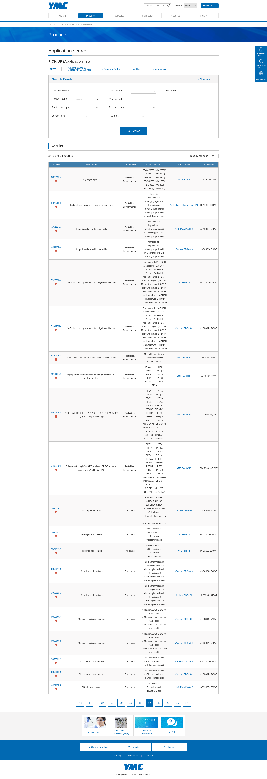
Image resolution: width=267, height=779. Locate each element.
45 (177, 703)
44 (168, 703)
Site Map (117, 756)
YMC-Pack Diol (184, 179)
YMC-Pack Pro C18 (184, 229)
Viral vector (161, 69)
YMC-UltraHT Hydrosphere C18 (184, 205)
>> (186, 703)
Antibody (137, 69)
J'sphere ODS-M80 (184, 249)
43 (159, 703)
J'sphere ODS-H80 (183, 328)
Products (59, 24)
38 (112, 703)
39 (121, 703)
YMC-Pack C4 (183, 282)
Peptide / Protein (112, 69)
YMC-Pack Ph (184, 551)
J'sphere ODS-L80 (184, 595)
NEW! (53, 69)
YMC (50, 24)
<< (80, 703)
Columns (70, 24)
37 (102, 703)
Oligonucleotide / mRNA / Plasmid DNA (79, 69)
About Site (149, 756)
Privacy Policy (133, 756)
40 (130, 703)
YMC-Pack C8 (183, 534)
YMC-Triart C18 (184, 358)
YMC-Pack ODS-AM (184, 661)
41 (140, 703)
